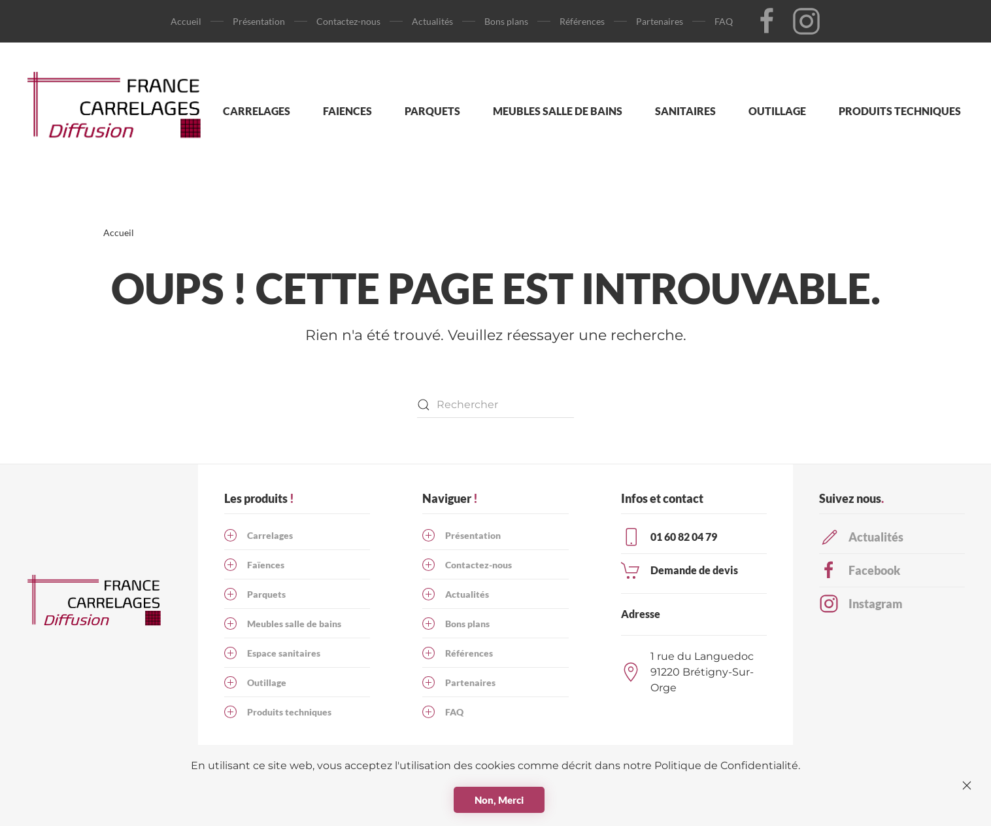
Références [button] (582, 21)
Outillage (777, 111)
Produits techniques (900, 111)
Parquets (432, 111)
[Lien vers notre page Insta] (806, 20)
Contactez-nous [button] (348, 21)
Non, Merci (499, 800)
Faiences (347, 111)
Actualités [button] (432, 21)
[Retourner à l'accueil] (120, 111)
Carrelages (256, 111)
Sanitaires (685, 111)
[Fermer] (966, 785)
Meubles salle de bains (557, 111)
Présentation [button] (259, 21)
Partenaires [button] (659, 21)
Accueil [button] (186, 21)
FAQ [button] (723, 21)
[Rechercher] (495, 405)
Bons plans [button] (506, 21)
